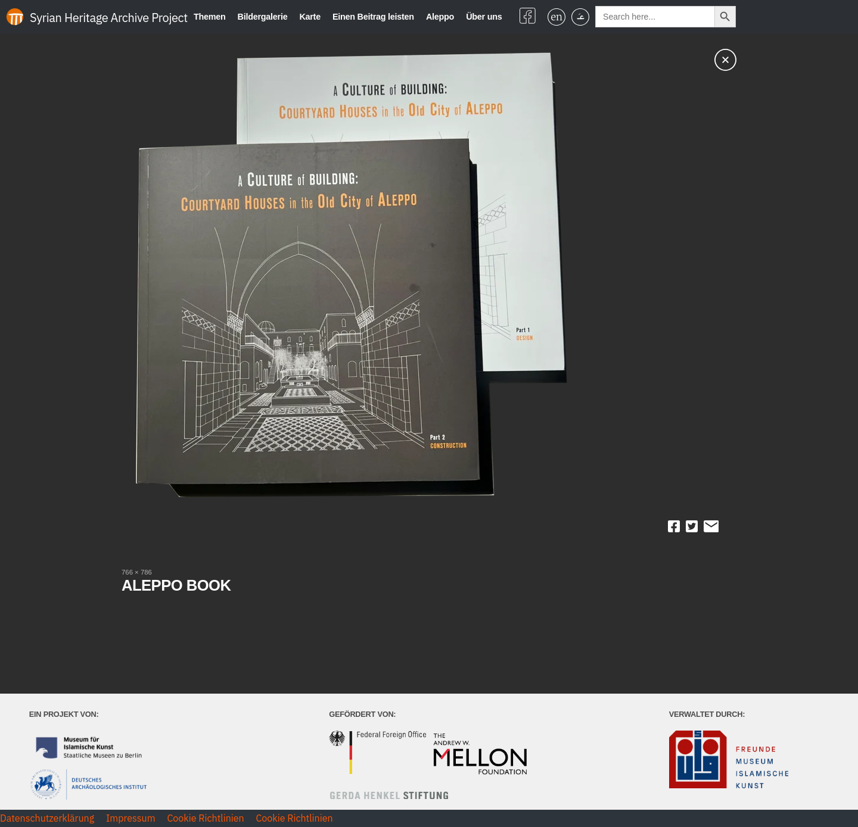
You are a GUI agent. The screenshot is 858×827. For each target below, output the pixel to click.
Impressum (131, 818)
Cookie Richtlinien (205, 818)
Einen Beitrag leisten (373, 16)
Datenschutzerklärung (47, 818)
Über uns (484, 16)
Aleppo (440, 16)
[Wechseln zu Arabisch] (580, 17)
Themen (210, 16)
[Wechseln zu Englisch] (556, 17)
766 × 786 (137, 572)
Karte (310, 16)
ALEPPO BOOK (176, 585)
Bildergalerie (263, 16)
